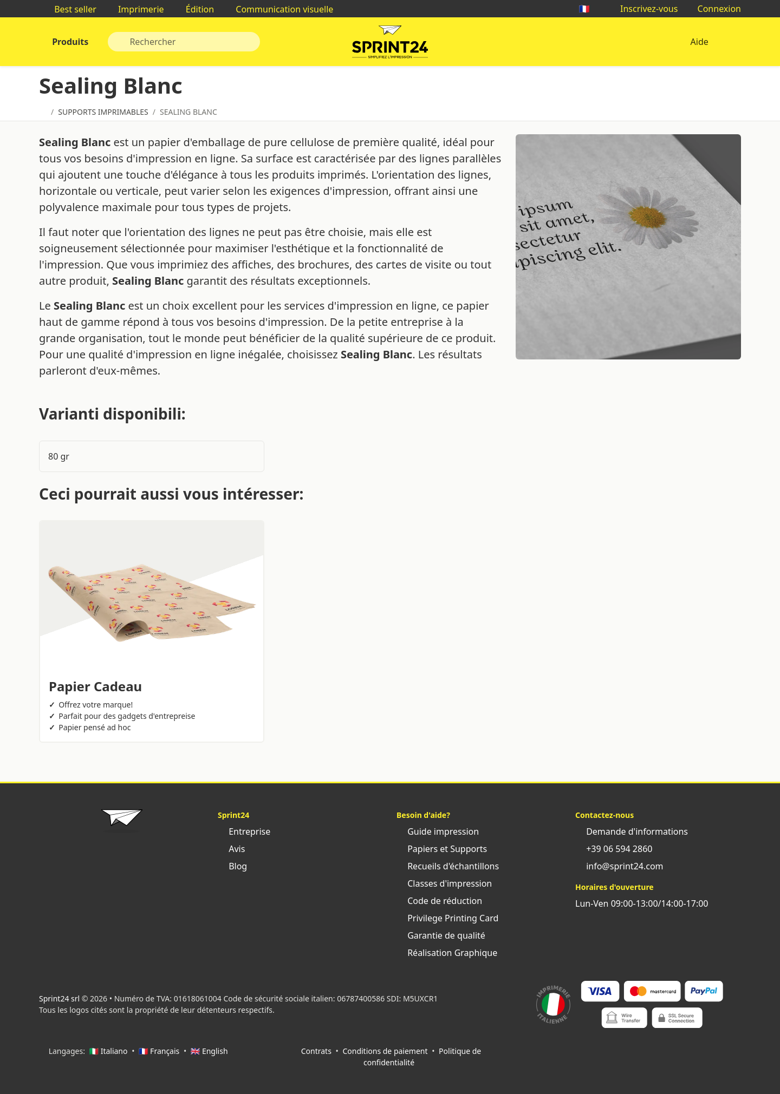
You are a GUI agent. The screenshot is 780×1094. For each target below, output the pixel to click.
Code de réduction (439, 901)
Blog (232, 866)
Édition (194, 9)
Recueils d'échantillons (447, 866)
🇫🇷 (590, 9)
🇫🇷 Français (159, 1051)
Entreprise (244, 831)
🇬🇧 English (209, 1051)
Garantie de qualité (440, 935)
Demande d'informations (631, 831)
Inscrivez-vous (643, 9)
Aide (699, 42)
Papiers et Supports (441, 849)
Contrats (316, 1051)
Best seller (69, 9)
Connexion (713, 9)
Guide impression (437, 831)
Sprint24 (390, 44)
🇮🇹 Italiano (108, 1051)
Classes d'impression (444, 883)
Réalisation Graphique (446, 953)
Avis (231, 849)
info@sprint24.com (619, 866)
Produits (69, 42)
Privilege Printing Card (447, 918)
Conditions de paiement (384, 1051)
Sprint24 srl (59, 998)
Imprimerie (135, 9)
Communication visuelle (279, 9)
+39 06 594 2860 (613, 849)
